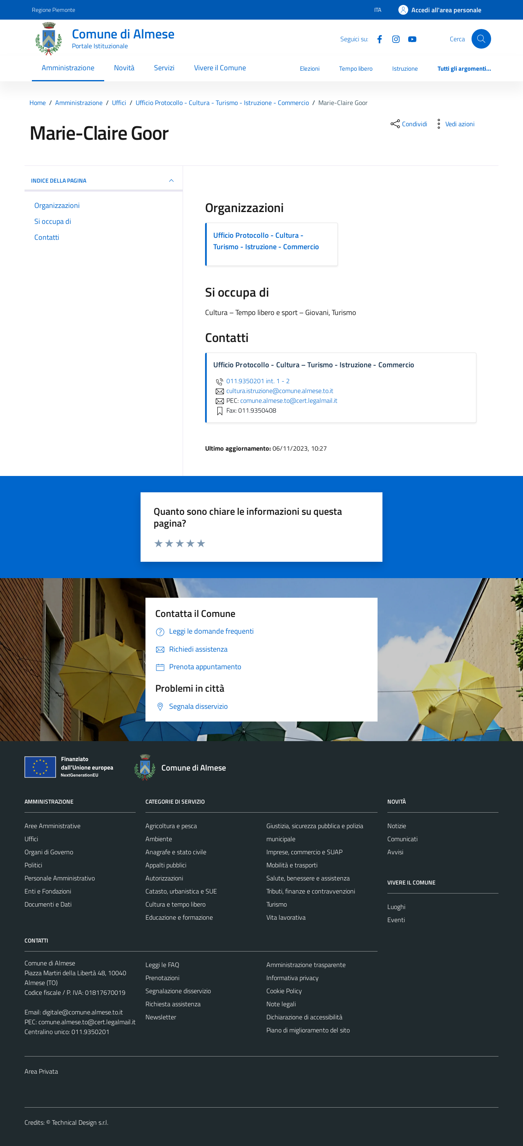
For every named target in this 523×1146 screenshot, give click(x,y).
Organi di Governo (49, 852)
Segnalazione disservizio (178, 991)
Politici (33, 865)
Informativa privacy (292, 978)
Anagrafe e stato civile (175, 852)
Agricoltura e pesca (171, 826)
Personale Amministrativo (60, 878)
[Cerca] (481, 39)
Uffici (31, 839)
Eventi (396, 920)
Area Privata (41, 1071)
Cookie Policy (284, 991)
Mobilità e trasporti (291, 865)
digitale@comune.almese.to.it (82, 1012)
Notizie (396, 826)
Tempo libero (356, 68)
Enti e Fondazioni (48, 891)
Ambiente (158, 839)
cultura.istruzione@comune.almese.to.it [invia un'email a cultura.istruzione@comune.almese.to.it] (273, 390)
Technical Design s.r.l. (80, 1122)
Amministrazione (68, 67)
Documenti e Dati (48, 904)
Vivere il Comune (220, 67)
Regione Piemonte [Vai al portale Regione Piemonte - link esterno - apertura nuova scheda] (53, 9)
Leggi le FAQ (162, 965)
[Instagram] (392, 38)
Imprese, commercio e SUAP (304, 852)
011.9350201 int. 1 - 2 (251, 381)
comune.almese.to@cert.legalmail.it (87, 1022)
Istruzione (405, 68)
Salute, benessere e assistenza (308, 878)
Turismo (276, 904)
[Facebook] (376, 38)
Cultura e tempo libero (175, 904)
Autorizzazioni (164, 878)
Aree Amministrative (52, 826)
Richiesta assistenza (173, 1004)
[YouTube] (409, 38)
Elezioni (310, 68)
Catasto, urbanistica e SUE (181, 891)
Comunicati (402, 839)
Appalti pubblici (165, 865)
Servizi (164, 67)
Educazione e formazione (179, 917)
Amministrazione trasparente (306, 965)
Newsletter (160, 1017)
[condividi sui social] (408, 123)
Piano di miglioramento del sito (308, 1030)
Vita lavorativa (286, 917)
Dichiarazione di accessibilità (304, 1017)
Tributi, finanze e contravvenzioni (310, 891)
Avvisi (395, 852)
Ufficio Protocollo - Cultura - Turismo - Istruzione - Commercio (266, 241)
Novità (124, 67)
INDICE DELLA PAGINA (103, 180)
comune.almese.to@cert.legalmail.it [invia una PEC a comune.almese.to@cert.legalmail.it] (288, 400)
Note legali (281, 1004)
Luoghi (396, 906)
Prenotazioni (162, 978)
